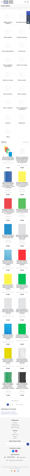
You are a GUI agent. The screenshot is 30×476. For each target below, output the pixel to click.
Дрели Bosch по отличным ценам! (9, 413)
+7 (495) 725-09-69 (10, 457)
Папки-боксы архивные (22, 22)
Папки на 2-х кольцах (22, 65)
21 (16, 404)
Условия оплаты (15, 424)
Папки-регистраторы (22, 37)
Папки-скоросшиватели (8, 51)
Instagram (16, 451)
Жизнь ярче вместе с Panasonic (9, 412)
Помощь (15, 422)
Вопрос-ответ (15, 434)
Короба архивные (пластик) (8, 23)
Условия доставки (15, 426)
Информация (15, 420)
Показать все (20, 404)
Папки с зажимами (8, 107)
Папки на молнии (8, 94)
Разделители (22, 123)
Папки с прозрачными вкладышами (21, 108)
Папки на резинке (22, 94)
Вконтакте (13, 451)
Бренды (15, 436)
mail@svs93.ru (22, 457)
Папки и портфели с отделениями (8, 65)
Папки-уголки (22, 51)
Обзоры (15, 438)
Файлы (8, 136)
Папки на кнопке (22, 80)
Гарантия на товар (15, 427)
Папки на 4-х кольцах (8, 80)
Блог (15, 432)
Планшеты (7, 123)
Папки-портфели (8, 37)
